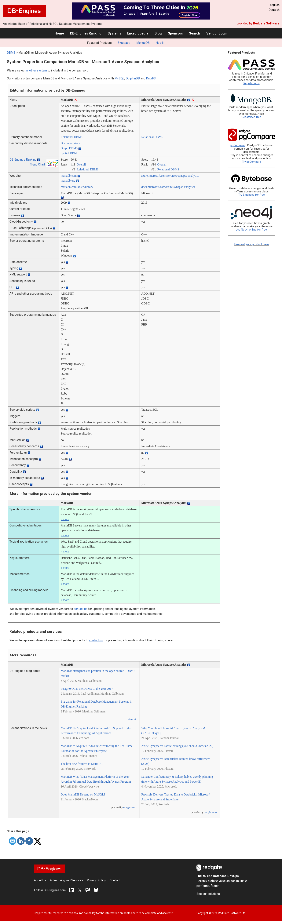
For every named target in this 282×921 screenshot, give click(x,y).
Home (59, 33)
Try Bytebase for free (251, 194)
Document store (70, 143)
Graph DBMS (69, 148)
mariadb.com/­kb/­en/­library (77, 186)
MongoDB (143, 43)
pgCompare (237, 145)
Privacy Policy (96, 880)
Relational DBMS (71, 137)
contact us (80, 609)
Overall (81, 164)
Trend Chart (37, 164)
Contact (115, 880)
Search (194, 33)
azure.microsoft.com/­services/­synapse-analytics (170, 175)
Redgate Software (266, 23)
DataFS (151, 78)
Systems (114, 33)
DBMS (11, 52)
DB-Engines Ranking (85, 33)
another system (36, 70)
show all (132, 719)
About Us (40, 880)
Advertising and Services (66, 880)
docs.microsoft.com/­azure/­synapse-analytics (168, 186)
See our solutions (208, 894)
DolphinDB (133, 78)
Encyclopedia (137, 33)
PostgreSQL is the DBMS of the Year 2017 (87, 688)
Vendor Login (217, 33)
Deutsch (274, 10)
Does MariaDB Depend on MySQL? (83, 794)
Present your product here (251, 244)
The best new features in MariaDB (82, 763)
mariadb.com (69, 175)
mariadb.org (68, 180)
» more (65, 519)
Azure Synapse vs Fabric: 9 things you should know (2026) (177, 746)
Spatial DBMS (70, 153)
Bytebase (124, 43)
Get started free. (251, 117)
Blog (158, 33)
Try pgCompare (251, 161)
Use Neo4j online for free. (251, 229)
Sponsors (175, 33)
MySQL (119, 78)
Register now (252, 83)
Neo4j (159, 43)
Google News (130, 807)
